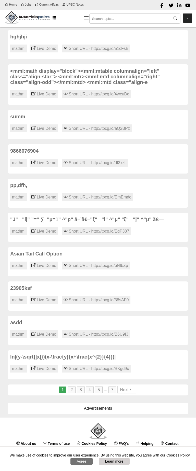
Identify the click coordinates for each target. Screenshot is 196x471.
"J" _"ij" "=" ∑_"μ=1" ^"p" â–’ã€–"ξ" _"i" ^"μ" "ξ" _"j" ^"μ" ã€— (87, 219)
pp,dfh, (18, 185)
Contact (170, 443)
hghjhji (18, 36)
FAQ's (121, 443)
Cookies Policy (92, 443)
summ (17, 116)
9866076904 (24, 151)
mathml (18, 48)
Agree (81, 461)
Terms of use (56, 443)
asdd (16, 322)
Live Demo (43, 48)
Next (127, 390)
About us (26, 443)
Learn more (114, 461)
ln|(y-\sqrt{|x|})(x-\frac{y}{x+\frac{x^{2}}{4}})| (63, 357)
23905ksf (21, 288)
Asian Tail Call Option (36, 253)
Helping (144, 443)
